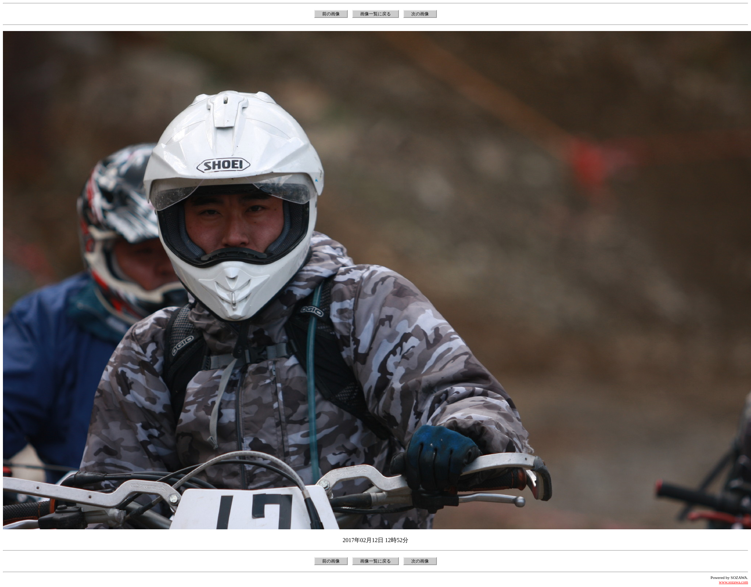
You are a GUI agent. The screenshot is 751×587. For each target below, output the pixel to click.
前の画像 (331, 13)
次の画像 (420, 13)
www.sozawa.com (733, 582)
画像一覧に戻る (375, 13)
